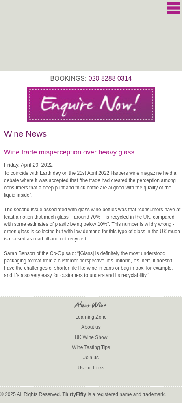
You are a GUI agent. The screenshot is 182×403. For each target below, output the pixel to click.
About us (90, 327)
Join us (91, 357)
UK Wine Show (91, 337)
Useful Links (91, 368)
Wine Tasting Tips (91, 347)
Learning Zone (90, 317)
